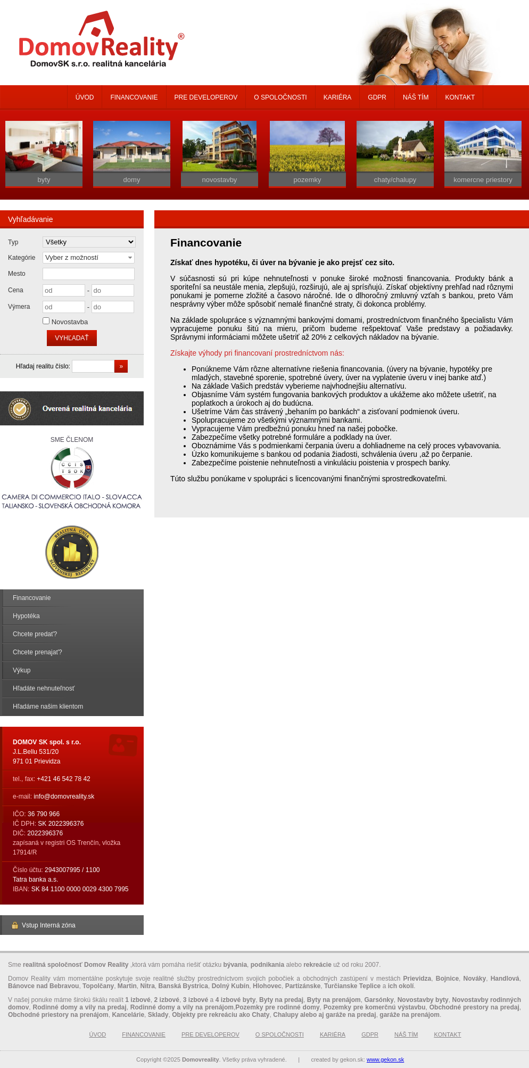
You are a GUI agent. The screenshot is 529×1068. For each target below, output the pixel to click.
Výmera (19, 306)
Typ (13, 242)
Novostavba (70, 322)
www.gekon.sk (385, 1059)
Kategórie (21, 257)
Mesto (17, 273)
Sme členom (72, 474)
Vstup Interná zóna (43, 925)
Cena (15, 290)
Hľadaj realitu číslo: (44, 366)
